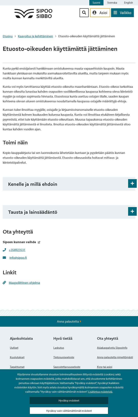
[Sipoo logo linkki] (33, 17)
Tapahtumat (17, 367)
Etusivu (8, 36)
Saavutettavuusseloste (66, 367)
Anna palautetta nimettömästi (115, 357)
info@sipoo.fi (18, 258)
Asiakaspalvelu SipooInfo (112, 347)
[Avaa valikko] (122, 12)
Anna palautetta (69, 321)
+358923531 (17, 250)
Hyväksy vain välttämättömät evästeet (69, 410)
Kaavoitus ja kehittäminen (35, 36)
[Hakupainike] (84, 12)
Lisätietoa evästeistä (100, 391)
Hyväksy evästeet (69, 400)
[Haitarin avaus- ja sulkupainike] (132, 183)
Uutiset (14, 347)
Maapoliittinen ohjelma (21, 283)
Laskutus (58, 347)
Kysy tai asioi (104, 367)
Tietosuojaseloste (63, 357)
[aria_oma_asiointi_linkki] (100, 12)
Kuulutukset (17, 357)
